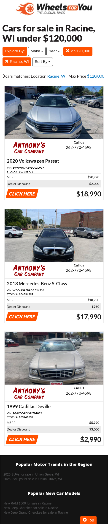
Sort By (42, 61)
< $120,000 (78, 51)
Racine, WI (17, 61)
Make (37, 51)
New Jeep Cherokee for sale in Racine (30, 508)
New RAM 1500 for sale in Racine (27, 503)
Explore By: (15, 51)
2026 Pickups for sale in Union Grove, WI (32, 479)
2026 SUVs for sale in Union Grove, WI (31, 474)
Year (54, 51)
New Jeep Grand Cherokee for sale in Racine (35, 512)
